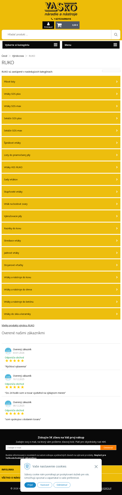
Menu (68, 44)
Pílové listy (9, 81)
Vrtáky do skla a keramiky (17, 313)
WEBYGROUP (104, 488)
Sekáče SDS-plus (13, 118)
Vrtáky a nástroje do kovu (17, 277)
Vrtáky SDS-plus (12, 93)
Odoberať (108, 447)
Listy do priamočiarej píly (17, 155)
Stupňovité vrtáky (13, 191)
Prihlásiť (48, 27)
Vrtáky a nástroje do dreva (18, 289)
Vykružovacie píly (13, 216)
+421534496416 (62, 18)
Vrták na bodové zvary (15, 203)
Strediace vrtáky (12, 240)
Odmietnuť (62, 485)
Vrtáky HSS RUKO (13, 167)
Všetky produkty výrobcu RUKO (18, 325)
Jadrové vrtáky (11, 252)
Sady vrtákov (11, 179)
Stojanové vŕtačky (13, 265)
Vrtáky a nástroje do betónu (19, 301)
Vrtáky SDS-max (12, 106)
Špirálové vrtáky (12, 142)
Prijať (30, 485)
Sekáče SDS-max (13, 130)
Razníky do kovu (12, 228)
